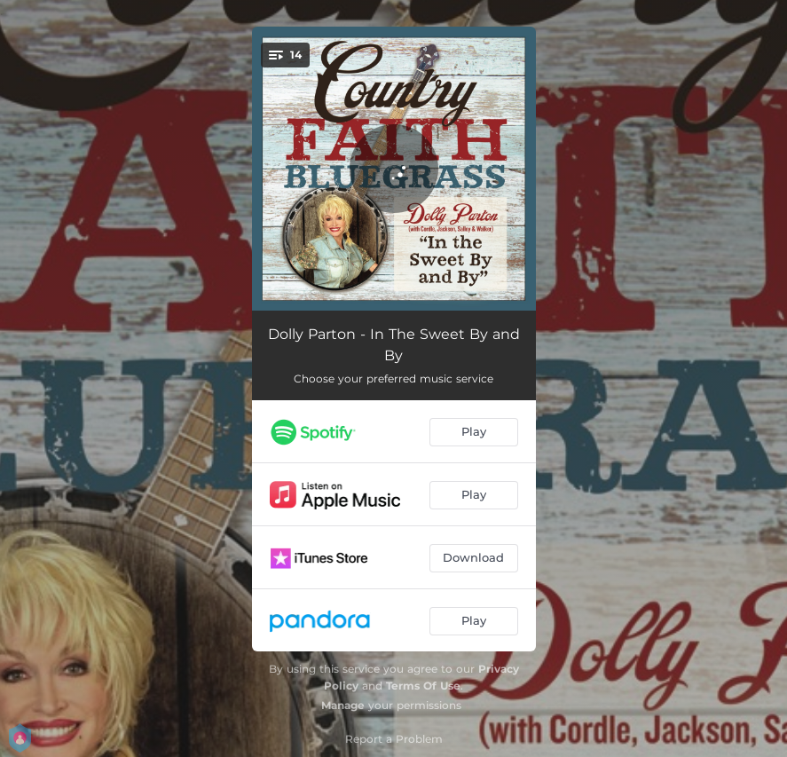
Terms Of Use (423, 685)
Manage (343, 705)
